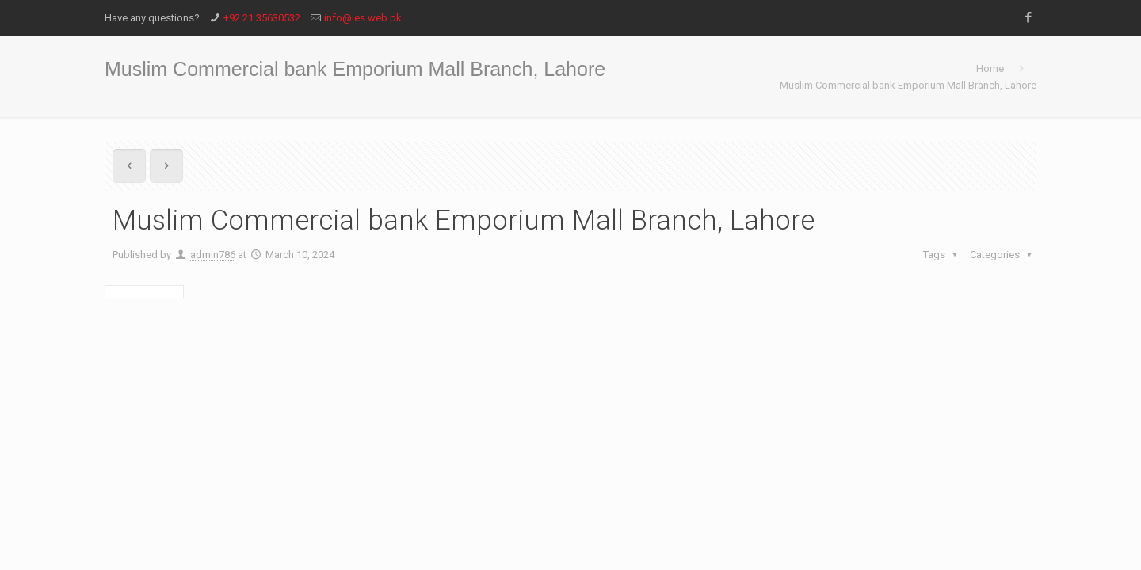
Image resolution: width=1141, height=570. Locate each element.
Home (990, 68)
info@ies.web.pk (363, 18)
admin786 (212, 254)
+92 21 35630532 (261, 18)
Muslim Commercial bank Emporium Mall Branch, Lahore (908, 85)
